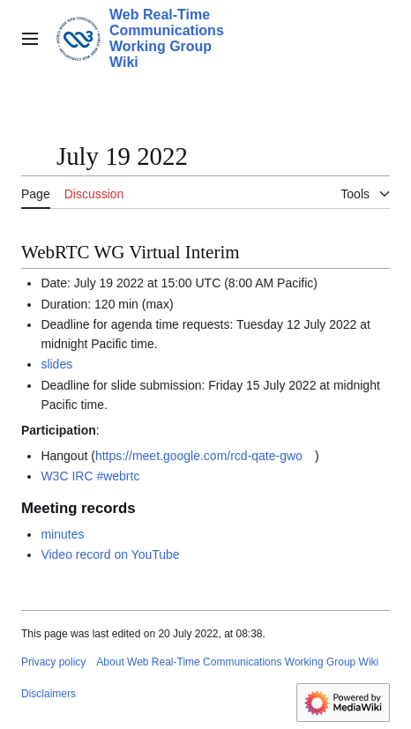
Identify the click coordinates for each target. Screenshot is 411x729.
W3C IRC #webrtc (90, 476)
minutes (62, 534)
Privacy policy (53, 662)
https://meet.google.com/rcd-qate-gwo (199, 456)
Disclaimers (48, 694)
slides (56, 364)
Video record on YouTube (110, 554)
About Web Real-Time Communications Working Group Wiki (237, 662)
